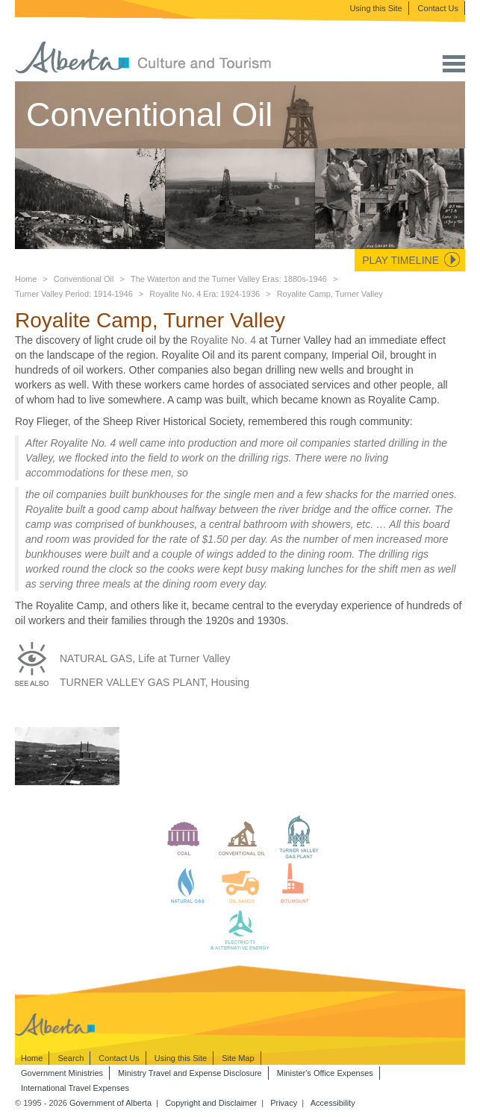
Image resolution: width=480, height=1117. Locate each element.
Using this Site (375, 8)
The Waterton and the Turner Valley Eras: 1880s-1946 (229, 278)
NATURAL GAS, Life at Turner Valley (145, 658)
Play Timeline (400, 260)
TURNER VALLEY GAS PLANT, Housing (154, 682)
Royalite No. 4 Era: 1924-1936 (204, 293)
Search (70, 1058)
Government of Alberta (110, 1102)
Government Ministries (62, 1073)
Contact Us (438, 8)
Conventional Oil (84, 278)
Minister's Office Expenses (325, 1073)
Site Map (238, 1058)
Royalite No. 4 (223, 340)
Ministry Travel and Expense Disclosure (190, 1073)
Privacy (283, 1102)
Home (26, 278)
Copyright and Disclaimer (211, 1102)
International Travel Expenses (75, 1087)
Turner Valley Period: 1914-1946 (74, 293)
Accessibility (333, 1102)
